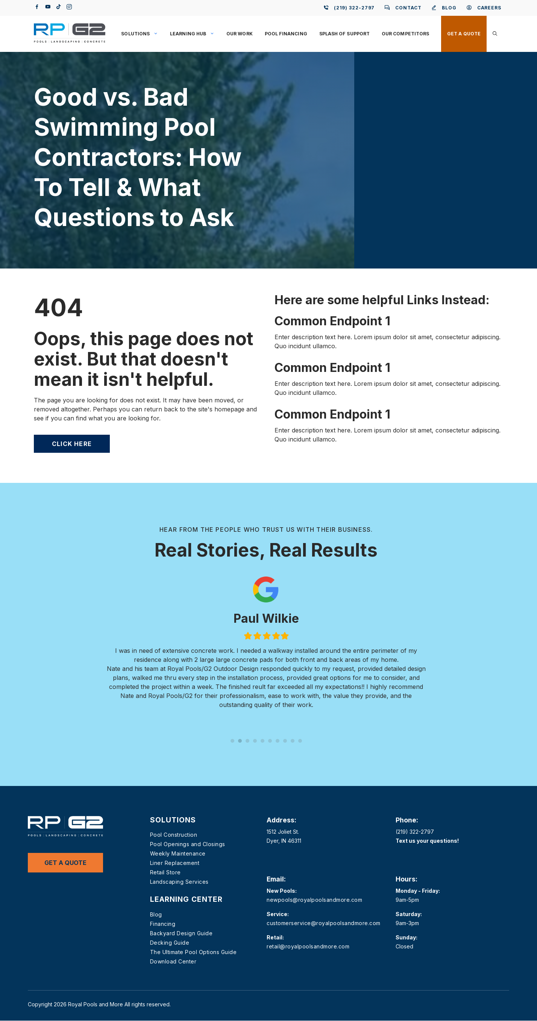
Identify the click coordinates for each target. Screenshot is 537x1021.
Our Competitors (405, 33)
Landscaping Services (179, 881)
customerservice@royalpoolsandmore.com (324, 923)
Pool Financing (286, 33)
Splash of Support (344, 33)
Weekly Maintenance (178, 853)
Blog (156, 914)
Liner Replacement (175, 863)
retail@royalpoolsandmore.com (308, 946)
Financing (163, 924)
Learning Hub (195, 34)
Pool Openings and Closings (187, 844)
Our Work (239, 33)
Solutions (142, 34)
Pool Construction (173, 834)
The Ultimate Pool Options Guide (193, 952)
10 (300, 741)
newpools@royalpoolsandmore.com (314, 900)
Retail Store (165, 872)
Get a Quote (464, 33)
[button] (495, 34)
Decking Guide (170, 942)
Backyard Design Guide (181, 933)
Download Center (173, 961)
